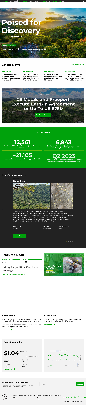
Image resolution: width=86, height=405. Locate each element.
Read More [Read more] (6, 330)
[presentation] (6, 105)
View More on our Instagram (12, 274)
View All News (77, 65)
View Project (20, 236)
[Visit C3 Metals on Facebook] (78, 397)
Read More (8, 369)
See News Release (43, 115)
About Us (18, 5)
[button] (67, 242)
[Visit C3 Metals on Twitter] (71, 397)
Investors (40, 5)
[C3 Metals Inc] (7, 5)
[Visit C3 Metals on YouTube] (85, 397)
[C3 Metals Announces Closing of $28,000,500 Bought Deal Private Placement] (53, 76)
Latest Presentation (9, 51)
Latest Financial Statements (32, 51)
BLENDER (81, 401)
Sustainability (68, 5)
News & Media (55, 5)
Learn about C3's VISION (10, 37)
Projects (28, 5)
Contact (81, 5)
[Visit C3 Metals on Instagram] (81, 397)
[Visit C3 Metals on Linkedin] (75, 397)
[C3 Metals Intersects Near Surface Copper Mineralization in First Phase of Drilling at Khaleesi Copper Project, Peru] (32, 76)
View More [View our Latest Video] (48, 324)
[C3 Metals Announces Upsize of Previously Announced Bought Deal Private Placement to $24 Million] (74, 76)
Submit (80, 384)
